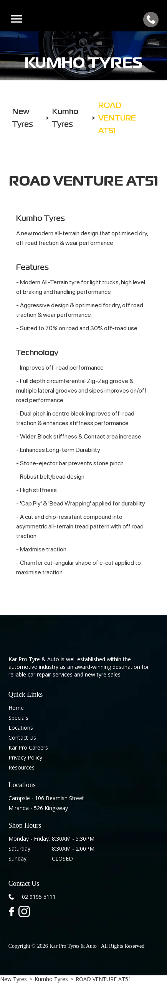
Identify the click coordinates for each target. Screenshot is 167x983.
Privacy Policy (25, 757)
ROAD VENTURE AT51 (103, 979)
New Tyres (13, 979)
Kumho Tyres (51, 979)
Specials (18, 717)
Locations (20, 727)
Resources (21, 767)
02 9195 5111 (39, 896)
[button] (16, 19)
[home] (83, 19)
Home (16, 707)
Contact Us (22, 737)
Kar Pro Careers (28, 747)
